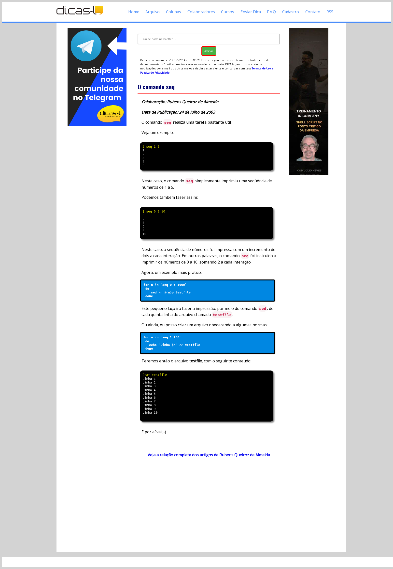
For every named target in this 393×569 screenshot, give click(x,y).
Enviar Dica (250, 11)
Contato (312, 11)
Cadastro (290, 11)
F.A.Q (271, 11)
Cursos (227, 11)
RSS (329, 11)
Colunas (173, 11)
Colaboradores (201, 11)
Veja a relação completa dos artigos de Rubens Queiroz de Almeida (209, 455)
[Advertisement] (97, 200)
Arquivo (152, 11)
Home (133, 11)
